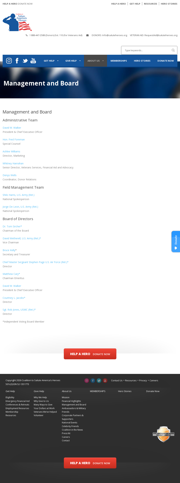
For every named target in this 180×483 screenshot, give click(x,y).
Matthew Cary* (11, 274)
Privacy (143, 380)
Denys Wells (10, 175)
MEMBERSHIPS (119, 60)
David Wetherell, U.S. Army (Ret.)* (22, 238)
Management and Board (74, 404)
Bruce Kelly (9, 250)
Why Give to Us (41, 401)
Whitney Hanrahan (13, 163)
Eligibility (10, 397)
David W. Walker (12, 127)
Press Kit (66, 433)
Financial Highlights (71, 401)
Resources (131, 380)
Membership (12, 411)
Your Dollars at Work (44, 408)
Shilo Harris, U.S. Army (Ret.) (18, 195)
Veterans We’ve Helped (45, 411)
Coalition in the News (72, 429)
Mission (65, 397)
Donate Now (166, 60)
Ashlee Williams (11, 151)
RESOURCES (150, 3)
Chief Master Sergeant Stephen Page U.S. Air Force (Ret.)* (36, 262)
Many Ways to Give (43, 404)
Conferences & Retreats (17, 404)
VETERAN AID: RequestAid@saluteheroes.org (153, 35)
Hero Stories (142, 60)
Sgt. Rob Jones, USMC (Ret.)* (19, 309)
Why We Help (40, 397)
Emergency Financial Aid (18, 401)
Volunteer (38, 415)
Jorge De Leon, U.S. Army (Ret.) (20, 206)
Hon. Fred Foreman (14, 139)
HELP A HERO (118, 3)
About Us (94, 60)
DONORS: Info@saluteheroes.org (109, 35)
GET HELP (135, 3)
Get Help (49, 60)
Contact (66, 440)
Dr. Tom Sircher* (12, 226)
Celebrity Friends (70, 426)
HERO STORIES (169, 3)
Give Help (71, 60)
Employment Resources (17, 408)
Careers (154, 380)
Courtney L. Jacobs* (14, 297)
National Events (69, 422)
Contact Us (117, 380)
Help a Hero (90, 354)
